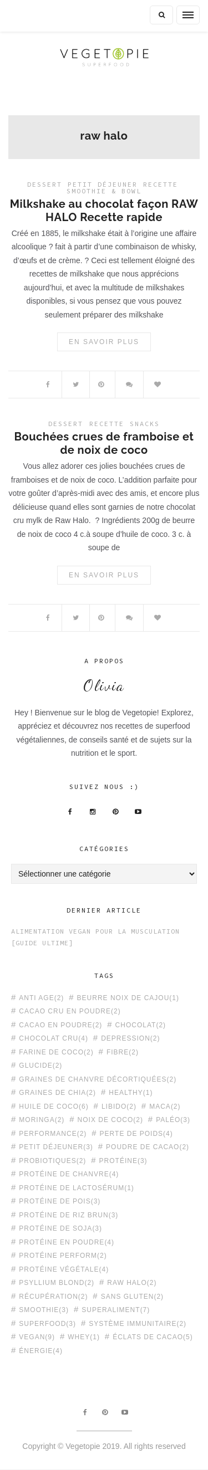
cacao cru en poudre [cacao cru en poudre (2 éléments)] (69, 1011)
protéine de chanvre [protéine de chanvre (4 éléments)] (69, 1173)
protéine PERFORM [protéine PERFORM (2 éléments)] (62, 1255)
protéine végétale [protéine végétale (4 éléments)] (64, 1269)
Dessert (44, 184)
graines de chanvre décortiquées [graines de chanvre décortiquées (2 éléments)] (97, 1079)
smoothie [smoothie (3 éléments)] (44, 1309)
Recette (160, 184)
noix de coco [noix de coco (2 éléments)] (110, 1119)
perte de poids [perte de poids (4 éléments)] (136, 1133)
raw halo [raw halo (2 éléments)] (131, 1282)
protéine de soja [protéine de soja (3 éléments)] (60, 1228)
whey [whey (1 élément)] (84, 1336)
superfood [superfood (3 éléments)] (47, 1323)
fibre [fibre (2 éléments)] (122, 1052)
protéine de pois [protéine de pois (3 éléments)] (59, 1201)
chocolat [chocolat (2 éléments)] (140, 1024)
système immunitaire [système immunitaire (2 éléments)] (137, 1323)
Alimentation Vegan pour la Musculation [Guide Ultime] (95, 937)
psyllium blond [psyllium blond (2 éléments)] (56, 1282)
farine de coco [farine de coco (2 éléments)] (56, 1052)
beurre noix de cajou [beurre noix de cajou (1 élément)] (128, 997)
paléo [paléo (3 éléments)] (173, 1119)
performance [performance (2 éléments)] (53, 1133)
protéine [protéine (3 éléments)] (123, 1160)
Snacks (145, 423)
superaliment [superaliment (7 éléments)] (116, 1309)
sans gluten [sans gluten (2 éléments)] (132, 1296)
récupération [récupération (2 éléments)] (53, 1296)
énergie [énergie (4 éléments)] (41, 1350)
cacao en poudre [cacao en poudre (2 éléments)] (60, 1024)
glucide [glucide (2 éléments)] (40, 1065)
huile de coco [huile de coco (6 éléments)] (53, 1106)
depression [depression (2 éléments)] (130, 1038)
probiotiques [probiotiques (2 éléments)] (52, 1160)
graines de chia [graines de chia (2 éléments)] (57, 1092)
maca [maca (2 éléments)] (164, 1106)
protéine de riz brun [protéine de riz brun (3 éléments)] (68, 1214)
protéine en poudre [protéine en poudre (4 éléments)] (66, 1242)
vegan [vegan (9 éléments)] (37, 1336)
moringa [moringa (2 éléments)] (41, 1119)
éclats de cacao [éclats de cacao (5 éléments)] (152, 1336)
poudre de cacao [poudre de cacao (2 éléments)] (147, 1146)
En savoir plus (104, 342)
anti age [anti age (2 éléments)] (41, 997)
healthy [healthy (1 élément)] (131, 1092)
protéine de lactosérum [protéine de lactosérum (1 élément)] (76, 1187)
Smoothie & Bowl (104, 191)
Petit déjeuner (103, 184)
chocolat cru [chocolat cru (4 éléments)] (53, 1038)
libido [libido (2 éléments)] (119, 1106)
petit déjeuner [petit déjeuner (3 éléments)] (56, 1146)
